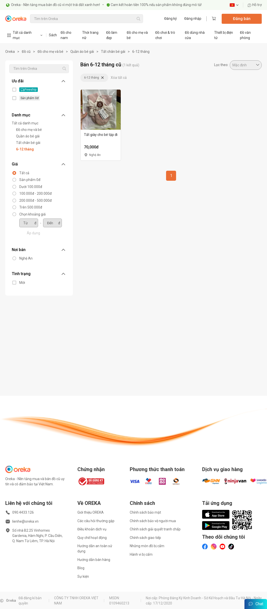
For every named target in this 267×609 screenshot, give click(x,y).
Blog (80, 568)
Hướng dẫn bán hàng (93, 560)
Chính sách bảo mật (145, 512)
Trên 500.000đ (28, 207)
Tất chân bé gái (113, 52)
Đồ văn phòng (245, 35)
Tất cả (22, 173)
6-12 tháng (141, 52)
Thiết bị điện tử (223, 35)
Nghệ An (23, 258)
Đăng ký (170, 19)
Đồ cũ (26, 52)
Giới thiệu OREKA (90, 512)
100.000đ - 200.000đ (33, 193)
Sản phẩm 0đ (27, 180)
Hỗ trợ (254, 5)
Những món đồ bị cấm (147, 546)
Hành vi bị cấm (141, 554)
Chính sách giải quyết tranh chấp (155, 529)
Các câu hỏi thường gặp (95, 521)
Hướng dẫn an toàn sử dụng (94, 548)
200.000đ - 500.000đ (33, 200)
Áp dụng (31, 233)
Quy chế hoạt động (92, 538)
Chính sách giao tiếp (145, 538)
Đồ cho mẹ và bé (137, 35)
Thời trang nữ (90, 35)
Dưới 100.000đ (28, 187)
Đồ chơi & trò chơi (165, 35)
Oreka (10, 52)
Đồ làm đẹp (111, 35)
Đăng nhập (192, 19)
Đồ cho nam (66, 35)
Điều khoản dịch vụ (91, 529)
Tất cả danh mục (22, 123)
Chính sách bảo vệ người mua (153, 521)
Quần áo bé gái (82, 52)
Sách (53, 35)
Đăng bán (241, 18)
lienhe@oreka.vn (25, 521)
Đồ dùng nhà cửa (195, 35)
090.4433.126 (23, 512)
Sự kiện (83, 576)
